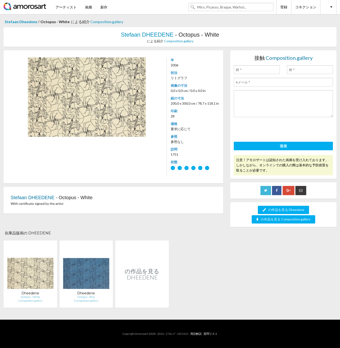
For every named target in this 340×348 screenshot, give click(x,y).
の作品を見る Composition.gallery (283, 219)
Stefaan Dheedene (21, 21)
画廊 (88, 7)
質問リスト (211, 333)
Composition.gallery (106, 21)
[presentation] (270, 130)
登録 (283, 7)
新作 (103, 7)
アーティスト (66, 7)
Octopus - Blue (86, 297)
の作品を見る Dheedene (283, 210)
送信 (283, 146)
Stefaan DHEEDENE (147, 34)
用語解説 (196, 333)
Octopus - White (30, 297)
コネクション (305, 7)
